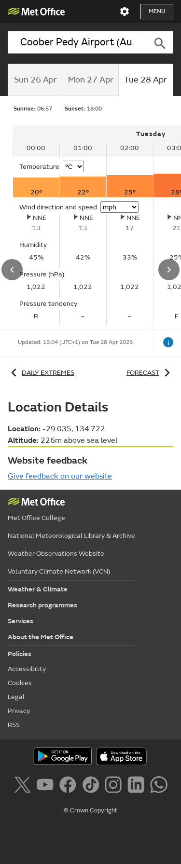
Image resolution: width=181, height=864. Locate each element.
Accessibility (27, 669)
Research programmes (42, 605)
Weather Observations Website (56, 553)
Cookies (20, 683)
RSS (14, 725)
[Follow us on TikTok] (92, 786)
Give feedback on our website (60, 476)
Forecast (149, 373)
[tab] (35, 80)
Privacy (19, 711)
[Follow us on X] (24, 786)
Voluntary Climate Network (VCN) (59, 571)
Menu (157, 11)
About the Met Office (40, 637)
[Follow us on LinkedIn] (137, 786)
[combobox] (76, 42)
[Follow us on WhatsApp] (158, 786)
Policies (19, 654)
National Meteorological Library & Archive (71, 536)
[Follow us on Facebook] (69, 786)
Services (20, 621)
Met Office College (36, 518)
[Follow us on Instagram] (115, 786)
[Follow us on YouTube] (47, 786)
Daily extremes (41, 373)
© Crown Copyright (90, 810)
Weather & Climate (38, 589)
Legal (16, 697)
